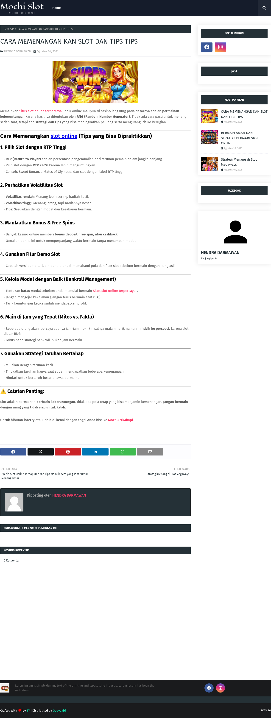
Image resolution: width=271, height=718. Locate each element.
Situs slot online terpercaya (41, 111)
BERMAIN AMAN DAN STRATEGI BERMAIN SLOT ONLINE (239, 138)
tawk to (266, 710)
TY (28, 710)
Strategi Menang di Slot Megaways (239, 162)
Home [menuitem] (56, 8)
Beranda (9, 29)
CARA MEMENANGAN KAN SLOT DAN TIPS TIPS (244, 114)
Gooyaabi (59, 710)
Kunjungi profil (209, 258)
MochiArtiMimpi (120, 420)
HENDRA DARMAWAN (17, 51)
